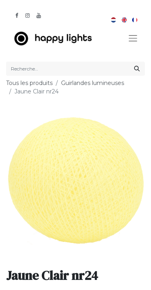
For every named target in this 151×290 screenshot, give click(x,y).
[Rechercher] (137, 69)
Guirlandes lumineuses (92, 83)
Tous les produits (29, 83)
